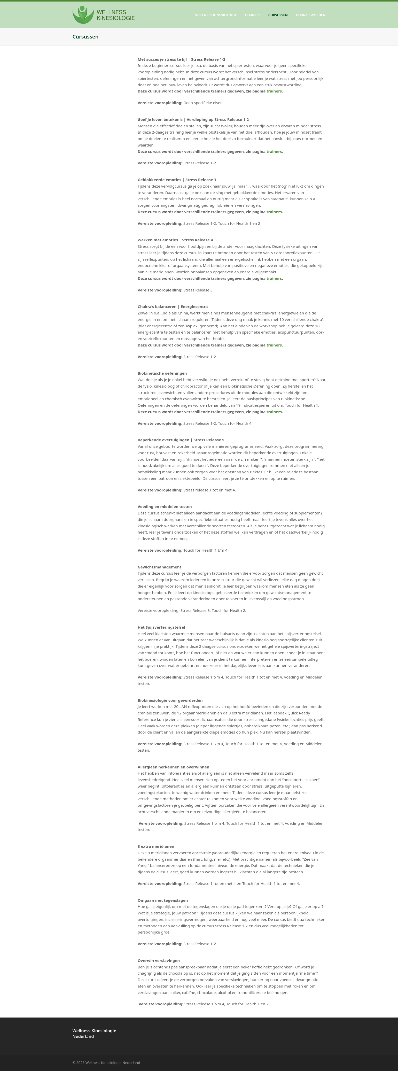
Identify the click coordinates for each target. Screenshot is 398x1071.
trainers (274, 91)
